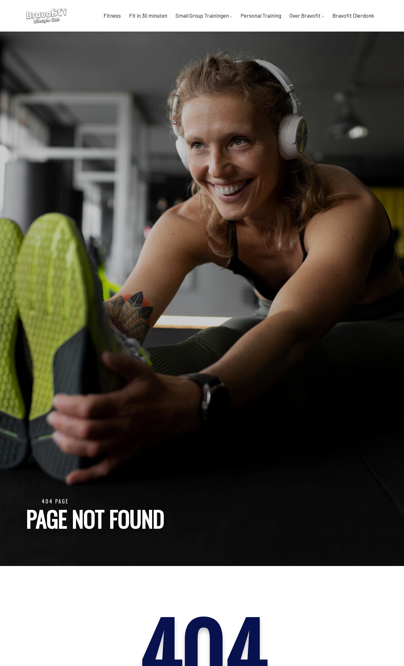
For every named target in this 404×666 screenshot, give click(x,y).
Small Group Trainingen (203, 15)
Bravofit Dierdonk (353, 15)
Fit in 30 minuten (148, 15)
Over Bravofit (306, 15)
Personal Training (261, 15)
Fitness (112, 15)
